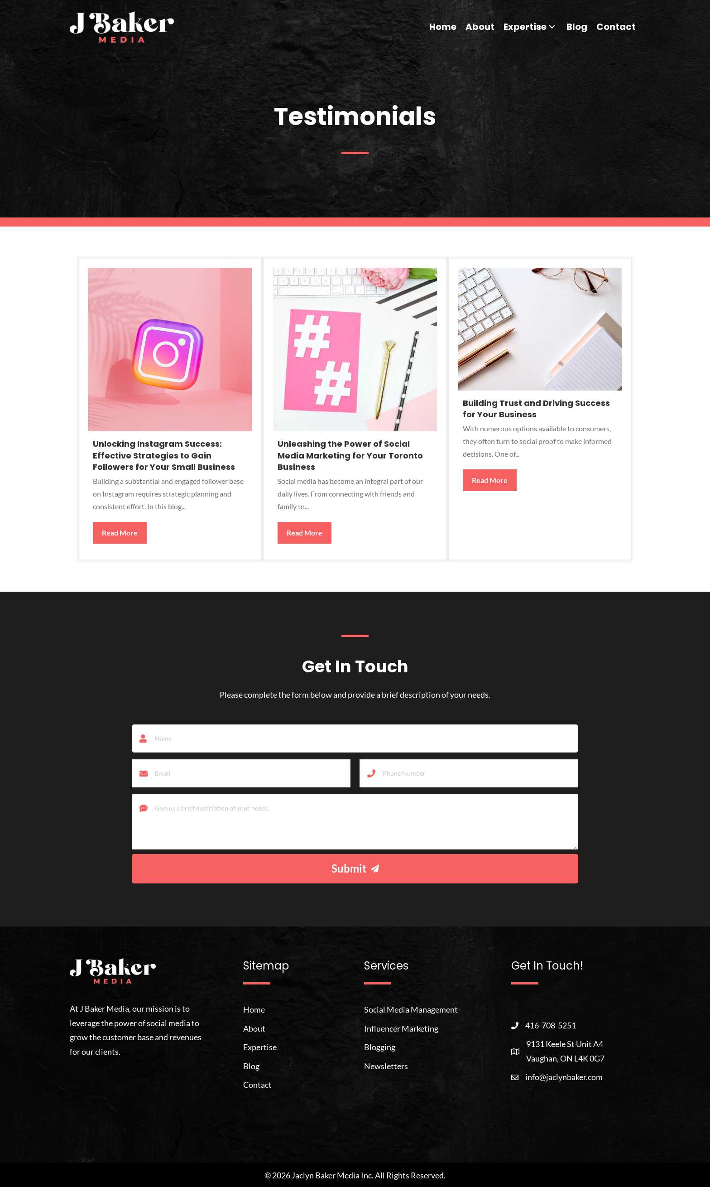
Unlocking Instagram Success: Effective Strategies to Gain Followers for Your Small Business (164, 455)
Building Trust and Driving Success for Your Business (536, 408)
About (254, 1028)
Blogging (379, 1047)
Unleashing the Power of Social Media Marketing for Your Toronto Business (350, 455)
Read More (124, 531)
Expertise (260, 1047)
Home (254, 1009)
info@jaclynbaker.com (564, 1076)
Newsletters (386, 1066)
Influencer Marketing (401, 1028)
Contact (257, 1085)
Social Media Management (411, 1009)
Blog (251, 1066)
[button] (552, 27)
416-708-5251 (550, 1025)
